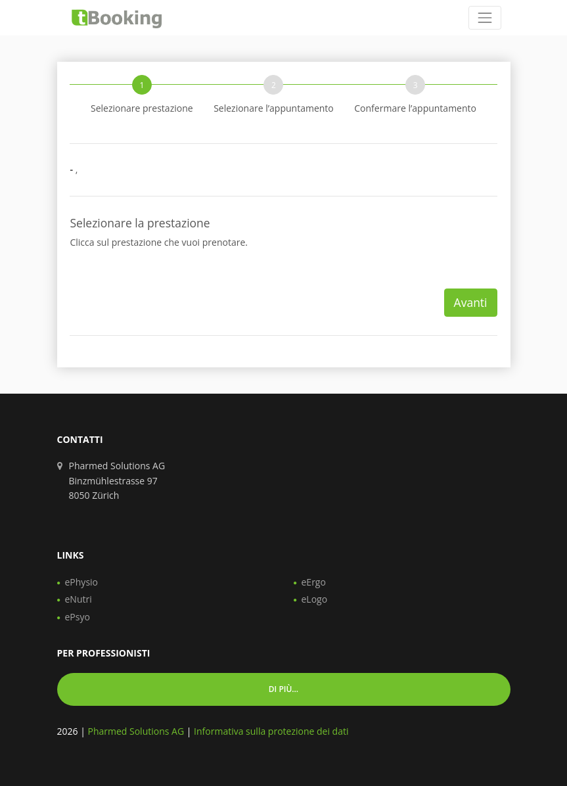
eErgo (314, 582)
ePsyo (77, 617)
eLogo (315, 599)
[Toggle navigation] (484, 17)
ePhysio (82, 582)
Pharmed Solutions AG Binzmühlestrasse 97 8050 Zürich (117, 480)
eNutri (78, 599)
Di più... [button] (283, 689)
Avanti (471, 302)
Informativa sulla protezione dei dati (271, 731)
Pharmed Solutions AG (135, 731)
